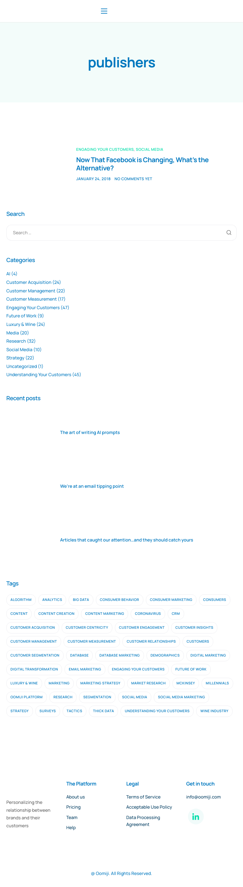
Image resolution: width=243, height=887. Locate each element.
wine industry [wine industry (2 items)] (214, 711)
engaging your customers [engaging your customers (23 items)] (138, 669)
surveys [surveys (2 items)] (48, 711)
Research (16, 341)
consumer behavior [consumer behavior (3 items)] (119, 599)
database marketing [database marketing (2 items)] (119, 655)
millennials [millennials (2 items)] (217, 683)
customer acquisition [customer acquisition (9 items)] (32, 627)
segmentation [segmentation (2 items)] (97, 697)
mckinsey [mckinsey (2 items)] (186, 683)
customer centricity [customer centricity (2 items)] (87, 627)
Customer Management (30, 291)
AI (8, 274)
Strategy (15, 358)
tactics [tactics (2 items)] (75, 711)
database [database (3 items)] (79, 655)
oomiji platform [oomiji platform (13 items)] (26, 697)
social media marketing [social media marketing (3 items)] (181, 697)
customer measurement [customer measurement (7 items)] (92, 641)
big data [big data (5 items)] (81, 599)
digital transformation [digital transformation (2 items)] (34, 669)
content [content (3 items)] (19, 613)
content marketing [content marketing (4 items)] (104, 613)
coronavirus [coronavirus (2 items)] (148, 613)
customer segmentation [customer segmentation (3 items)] (34, 655)
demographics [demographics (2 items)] (165, 655)
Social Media (149, 149)
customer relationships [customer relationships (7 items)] (151, 641)
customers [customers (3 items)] (198, 641)
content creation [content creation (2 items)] (56, 613)
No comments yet (133, 178)
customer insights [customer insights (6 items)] (194, 627)
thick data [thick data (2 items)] (103, 711)
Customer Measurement (31, 299)
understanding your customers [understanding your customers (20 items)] (157, 711)
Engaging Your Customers (105, 149)
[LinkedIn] (196, 816)
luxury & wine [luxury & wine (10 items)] (24, 683)
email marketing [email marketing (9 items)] (85, 669)
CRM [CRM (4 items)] (176, 613)
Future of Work (21, 316)
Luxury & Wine (20, 324)
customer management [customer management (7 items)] (33, 641)
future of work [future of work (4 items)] (191, 669)
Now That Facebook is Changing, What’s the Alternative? (142, 164)
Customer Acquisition (29, 282)
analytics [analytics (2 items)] (52, 599)
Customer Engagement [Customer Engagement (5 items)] (142, 627)
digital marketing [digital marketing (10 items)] (208, 655)
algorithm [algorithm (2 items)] (21, 599)
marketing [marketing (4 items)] (59, 683)
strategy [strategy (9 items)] (19, 711)
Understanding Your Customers (38, 375)
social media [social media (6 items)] (134, 697)
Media (12, 333)
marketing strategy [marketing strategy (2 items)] (100, 683)
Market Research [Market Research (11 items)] (148, 683)
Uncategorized (21, 367)
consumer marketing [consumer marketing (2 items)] (171, 599)
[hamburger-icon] (104, 11)
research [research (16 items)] (62, 697)
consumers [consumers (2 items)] (214, 599)
